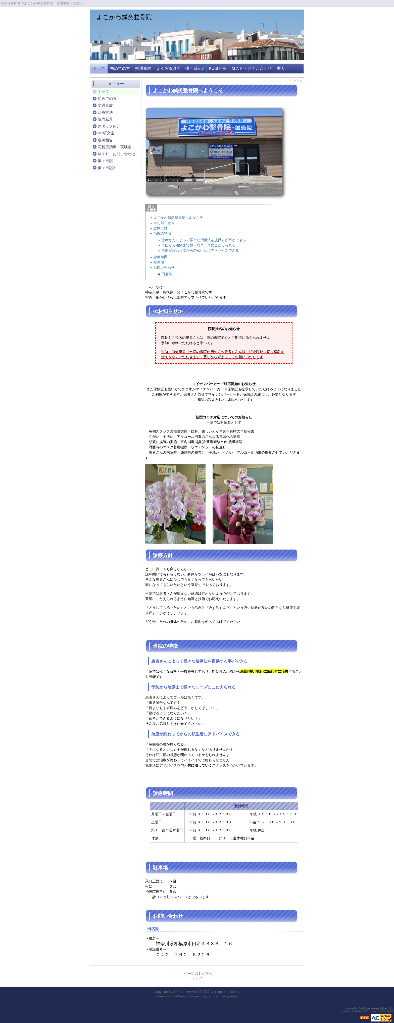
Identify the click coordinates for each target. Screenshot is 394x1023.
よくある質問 (168, 68)
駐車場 (159, 262)
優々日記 (105, 160)
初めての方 (120, 68)
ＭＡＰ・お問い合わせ (251, 68)
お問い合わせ (164, 267)
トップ (99, 68)
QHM (390, 1011)
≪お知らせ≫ (164, 223)
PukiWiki (357, 1011)
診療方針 (161, 228)
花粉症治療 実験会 (115, 147)
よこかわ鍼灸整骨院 (124, 17)
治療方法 (105, 112)
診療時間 (161, 257)
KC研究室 (217, 68)
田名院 (167, 274)
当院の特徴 (162, 233)
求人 (281, 68)
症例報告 (105, 140)
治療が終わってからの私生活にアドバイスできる (200, 250)
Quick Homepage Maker (373, 1008)
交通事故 (143, 68)
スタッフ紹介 (109, 126)
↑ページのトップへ (197, 974)
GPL (382, 1011)
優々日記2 (194, 68)
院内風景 (105, 119)
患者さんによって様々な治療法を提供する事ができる (204, 240)
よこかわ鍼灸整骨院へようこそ (178, 218)
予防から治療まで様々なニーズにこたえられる (198, 245)
